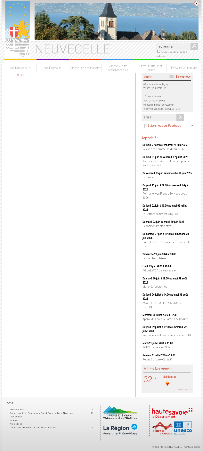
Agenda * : (150, 138)
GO (194, 46)
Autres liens (16, 424)
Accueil (19, 75)
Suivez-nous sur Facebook (164, 125)
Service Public (17, 409)
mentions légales (192, 447)
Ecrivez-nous (183, 76)
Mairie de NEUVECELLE (171, 447)
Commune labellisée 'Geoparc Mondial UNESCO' (34, 427)
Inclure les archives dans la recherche (171, 53)
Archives (14, 420)
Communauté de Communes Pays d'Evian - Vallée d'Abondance (42, 413)
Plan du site (16, 416)
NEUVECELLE (72, 49)
